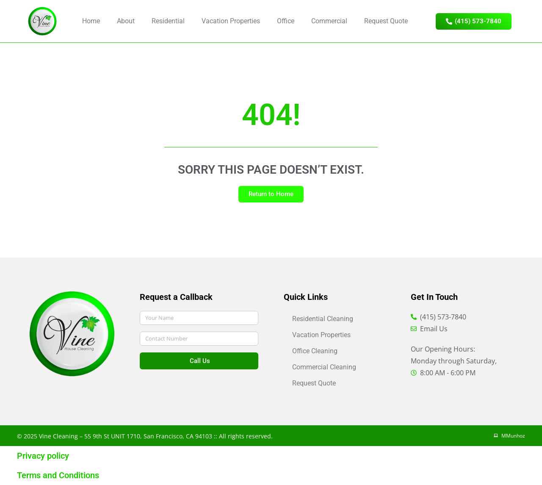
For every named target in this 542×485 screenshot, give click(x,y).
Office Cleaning (314, 351)
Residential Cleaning (322, 319)
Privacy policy (43, 456)
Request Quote (386, 21)
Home (91, 21)
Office (285, 21)
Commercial (329, 21)
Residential (168, 21)
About (126, 21)
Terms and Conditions (58, 475)
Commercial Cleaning (324, 367)
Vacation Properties (231, 21)
